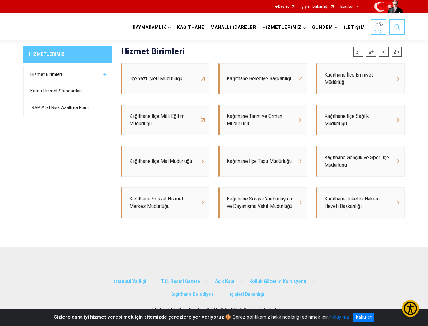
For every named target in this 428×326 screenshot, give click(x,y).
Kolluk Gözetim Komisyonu (277, 281)
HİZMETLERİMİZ (47, 54)
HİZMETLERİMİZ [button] (282, 27)
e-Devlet (282, 7)
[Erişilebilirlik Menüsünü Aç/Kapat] (410, 308)
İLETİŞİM (354, 27)
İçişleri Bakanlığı (314, 7)
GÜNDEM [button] (322, 27)
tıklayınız (339, 317)
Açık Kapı (224, 281)
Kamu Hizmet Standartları (56, 91)
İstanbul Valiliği (130, 281)
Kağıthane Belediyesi (192, 294)
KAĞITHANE (190, 27)
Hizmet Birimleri (46, 74)
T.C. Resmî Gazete (180, 281)
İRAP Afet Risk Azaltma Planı (59, 107)
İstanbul (346, 7)
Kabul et (364, 317)
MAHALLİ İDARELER (233, 27)
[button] (384, 52)
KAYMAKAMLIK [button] (149, 27)
